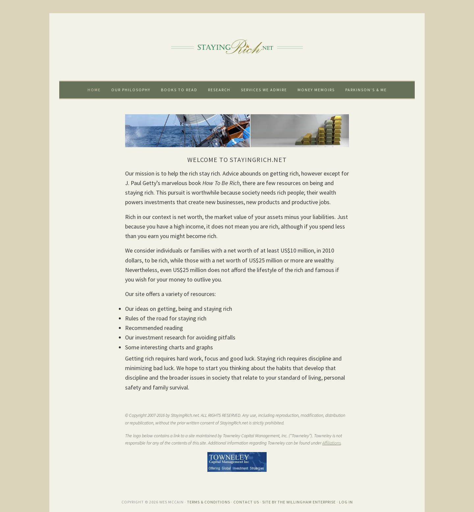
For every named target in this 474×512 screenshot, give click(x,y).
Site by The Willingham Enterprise (299, 501)
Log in (346, 501)
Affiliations (331, 443)
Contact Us (246, 501)
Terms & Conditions (208, 501)
